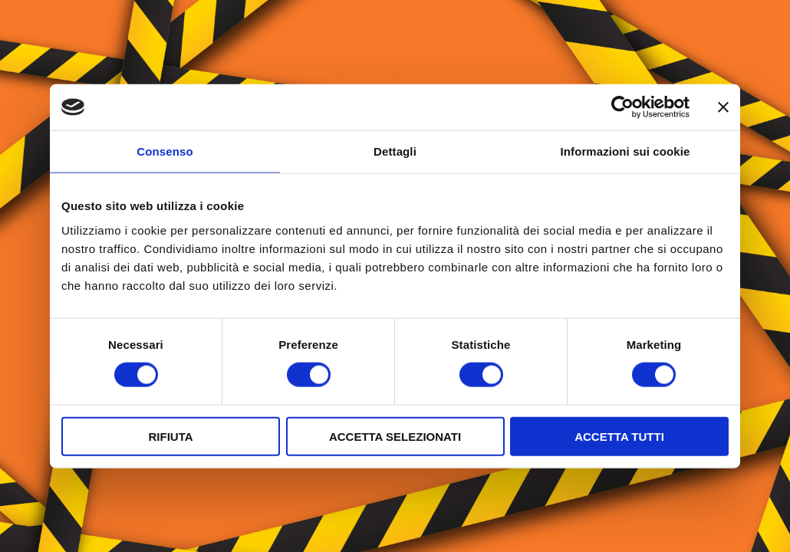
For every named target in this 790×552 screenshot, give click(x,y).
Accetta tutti (619, 435)
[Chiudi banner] (723, 107)
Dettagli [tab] (395, 151)
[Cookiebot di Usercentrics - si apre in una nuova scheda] (622, 107)
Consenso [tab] (165, 151)
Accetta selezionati (395, 435)
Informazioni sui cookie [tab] (625, 151)
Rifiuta (170, 435)
